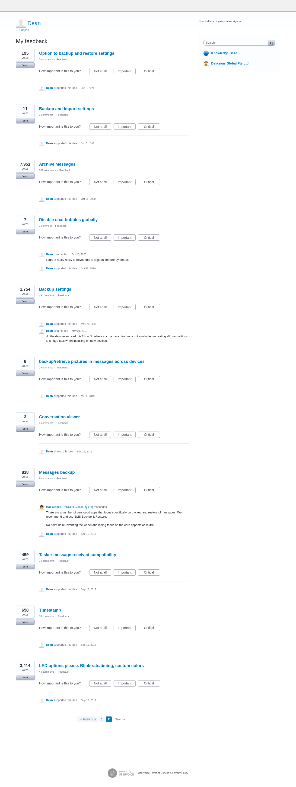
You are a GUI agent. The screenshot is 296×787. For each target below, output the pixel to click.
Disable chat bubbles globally (68, 219)
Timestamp (50, 610)
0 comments (46, 59)
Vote (25, 65)
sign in (237, 21)
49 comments (46, 295)
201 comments (47, 170)
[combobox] (237, 42)
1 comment (45, 225)
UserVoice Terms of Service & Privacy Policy (163, 772)
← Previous (87, 719)
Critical (152, 71)
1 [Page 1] (102, 719)
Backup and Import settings (66, 108)
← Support (22, 30)
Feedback (62, 59)
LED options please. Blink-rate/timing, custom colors (91, 665)
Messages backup (57, 472)
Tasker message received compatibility (77, 554)
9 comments (46, 478)
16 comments (46, 616)
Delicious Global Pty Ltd (229, 63)
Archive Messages (57, 164)
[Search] (271, 42)
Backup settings (55, 289)
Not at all (102, 71)
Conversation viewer (59, 417)
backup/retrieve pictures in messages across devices (92, 361)
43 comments (46, 671)
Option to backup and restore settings (77, 53)
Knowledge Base (224, 53)
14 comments (46, 560)
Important (127, 71)
